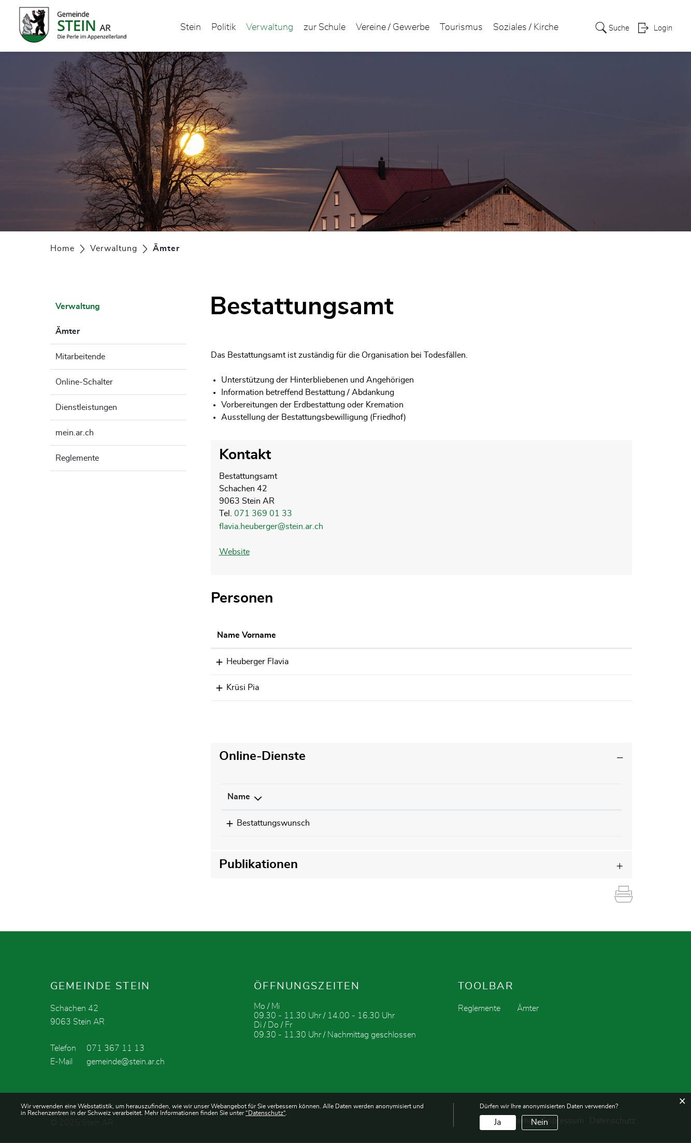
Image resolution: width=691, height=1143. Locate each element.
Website (234, 551)
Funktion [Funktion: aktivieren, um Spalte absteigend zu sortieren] (355, 633)
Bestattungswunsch (263, 820)
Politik (220, 28)
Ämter (93, 329)
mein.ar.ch (74, 433)
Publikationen (258, 865)
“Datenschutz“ (265, 1113)
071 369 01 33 (263, 513)
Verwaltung (266, 28)
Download (579, 821)
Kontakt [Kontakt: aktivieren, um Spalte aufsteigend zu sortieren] (463, 633)
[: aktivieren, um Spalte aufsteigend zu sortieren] (453, 794)
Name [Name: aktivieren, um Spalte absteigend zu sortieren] (238, 794)
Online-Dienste (262, 754)
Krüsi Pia (233, 685)
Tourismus (458, 28)
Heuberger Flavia (248, 660)
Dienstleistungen (86, 407)
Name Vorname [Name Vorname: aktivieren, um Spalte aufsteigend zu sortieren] (246, 633)
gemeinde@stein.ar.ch (126, 1062)
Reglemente (77, 458)
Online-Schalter (84, 382)
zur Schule (321, 28)
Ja (497, 1122)
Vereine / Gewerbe (389, 28)
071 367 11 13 (116, 1049)
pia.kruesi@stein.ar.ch (488, 685)
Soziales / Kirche (522, 28)
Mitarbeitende (80, 357)
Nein (539, 1122)
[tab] (421, 754)
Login (663, 29)
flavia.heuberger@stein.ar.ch (271, 526)
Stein (187, 28)
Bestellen (469, 821)
